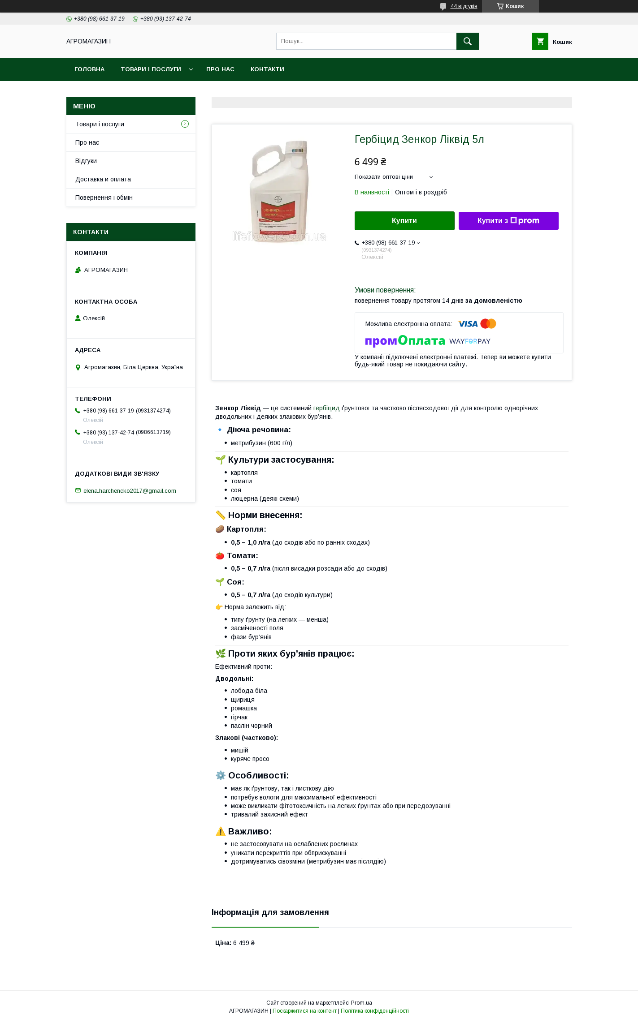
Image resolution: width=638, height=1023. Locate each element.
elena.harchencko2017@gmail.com (129, 490)
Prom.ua (361, 1003)
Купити (404, 220)
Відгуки (86, 160)
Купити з (508, 221)
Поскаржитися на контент (305, 1011)
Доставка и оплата (103, 179)
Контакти (267, 69)
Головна (89, 69)
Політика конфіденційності (375, 1011)
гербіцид (326, 408)
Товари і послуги (151, 69)
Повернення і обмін (104, 197)
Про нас (220, 69)
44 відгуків (464, 6)
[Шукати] (467, 41)
